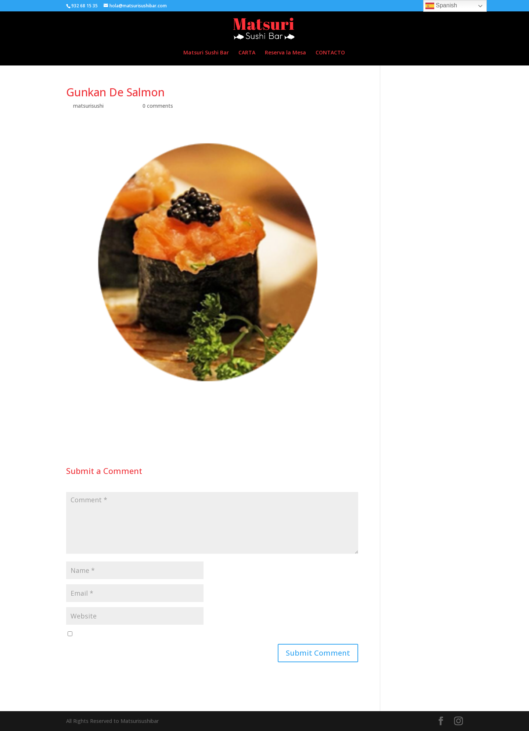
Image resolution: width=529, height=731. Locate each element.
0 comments (158, 105)
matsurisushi (88, 105)
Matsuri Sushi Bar (206, 53)
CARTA (246, 53)
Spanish (441, 5)
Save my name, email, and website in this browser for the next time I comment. (171, 634)
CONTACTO (330, 53)
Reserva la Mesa (285, 53)
